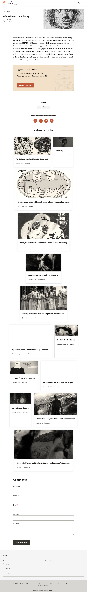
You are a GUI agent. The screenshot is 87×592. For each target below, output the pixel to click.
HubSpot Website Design (40, 591)
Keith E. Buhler (8, 22)
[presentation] (82, 3)
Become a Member (25, 85)
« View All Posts (7, 12)
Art (39, 107)
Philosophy (46, 107)
